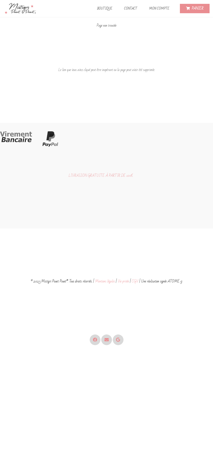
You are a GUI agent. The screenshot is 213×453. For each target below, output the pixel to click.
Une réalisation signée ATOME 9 (161, 281)
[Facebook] (95, 339)
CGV (135, 281)
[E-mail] (106, 339)
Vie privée (123, 281)
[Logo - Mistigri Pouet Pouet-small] (21, 9)
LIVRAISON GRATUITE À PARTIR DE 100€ (101, 175)
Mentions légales (105, 281)
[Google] (118, 339)
